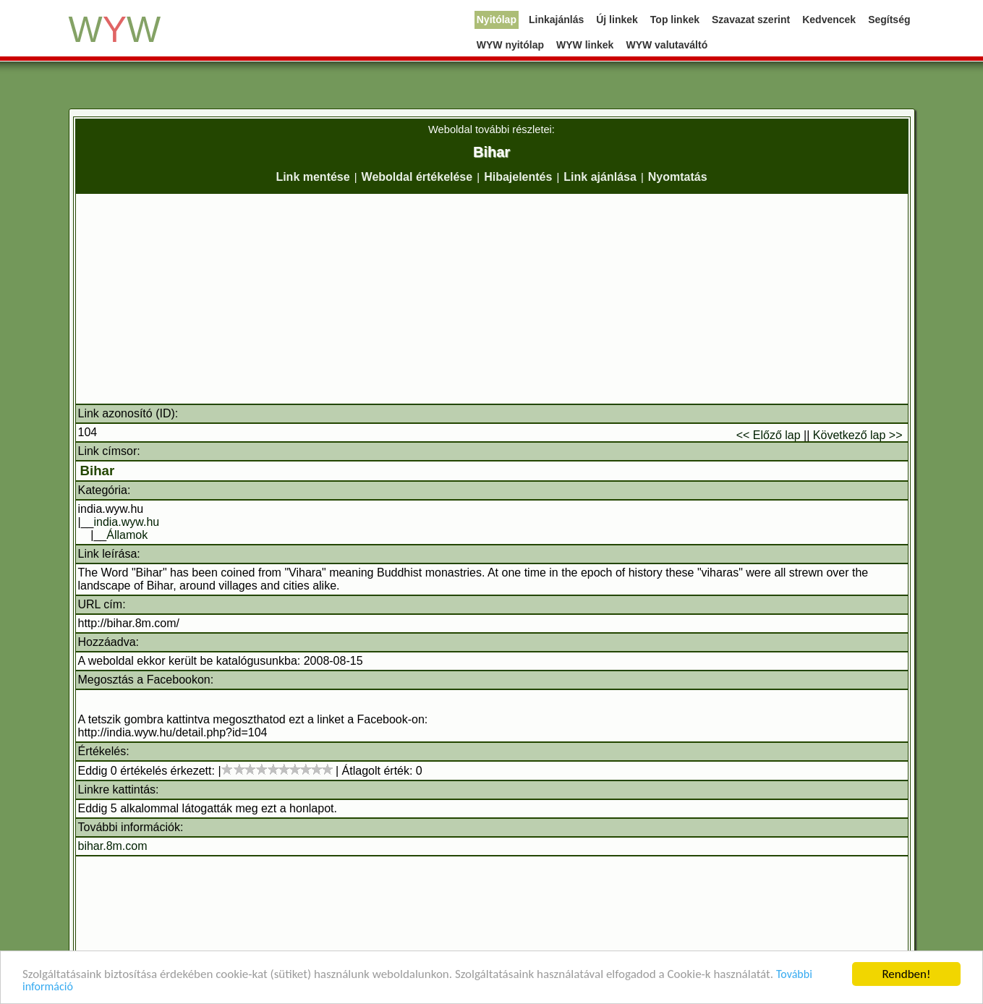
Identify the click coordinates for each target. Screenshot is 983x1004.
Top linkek (674, 19)
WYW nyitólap (510, 45)
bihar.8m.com (113, 846)
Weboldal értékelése (417, 177)
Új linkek (617, 19)
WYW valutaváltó (666, 45)
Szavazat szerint (751, 19)
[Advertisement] (492, 298)
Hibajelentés (518, 177)
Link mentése (312, 177)
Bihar (97, 470)
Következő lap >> (858, 435)
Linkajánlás (556, 19)
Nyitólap (496, 19)
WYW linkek (584, 45)
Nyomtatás (677, 177)
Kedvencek (829, 19)
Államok (127, 535)
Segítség (889, 19)
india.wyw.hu (126, 522)
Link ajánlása (600, 177)
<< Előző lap (768, 435)
